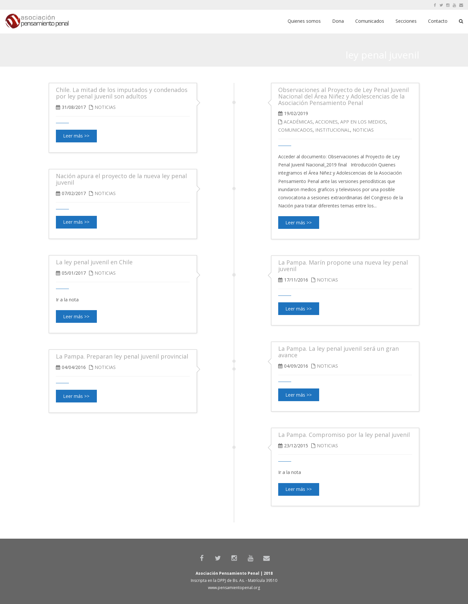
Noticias (363, 130)
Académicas (298, 122)
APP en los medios (363, 122)
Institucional (332, 130)
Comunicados (295, 130)
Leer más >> (298, 222)
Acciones (326, 122)
